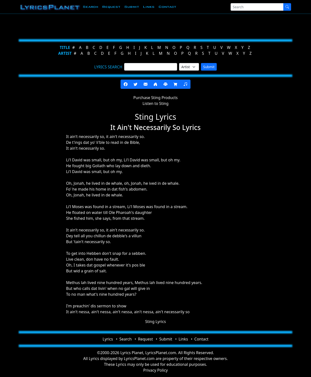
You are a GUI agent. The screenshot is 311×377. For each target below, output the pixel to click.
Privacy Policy (155, 370)
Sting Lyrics (155, 321)
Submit (131, 7)
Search (90, 7)
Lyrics (108, 339)
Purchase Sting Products (155, 97)
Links (149, 7)
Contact (167, 7)
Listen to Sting (155, 103)
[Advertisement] (153, 26)
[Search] (257, 7)
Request (111, 7)
